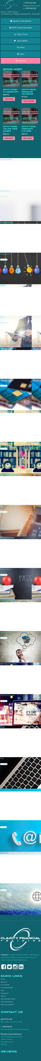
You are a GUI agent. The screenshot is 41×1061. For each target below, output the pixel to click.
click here (3, 827)
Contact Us (4, 993)
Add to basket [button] (28, 101)
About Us (4, 982)
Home (3, 979)
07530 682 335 (30, 8)
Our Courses (5, 985)
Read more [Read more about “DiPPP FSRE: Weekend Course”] (27, 138)
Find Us (3, 996)
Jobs (2, 990)
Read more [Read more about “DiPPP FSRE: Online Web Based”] (9, 138)
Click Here (4, 196)
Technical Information (8, 999)
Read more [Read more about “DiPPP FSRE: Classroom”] (9, 99)
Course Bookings (7, 987)
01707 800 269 (30, 3)
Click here (3, 890)
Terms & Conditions (7, 1004)
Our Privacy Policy (7, 1002)
